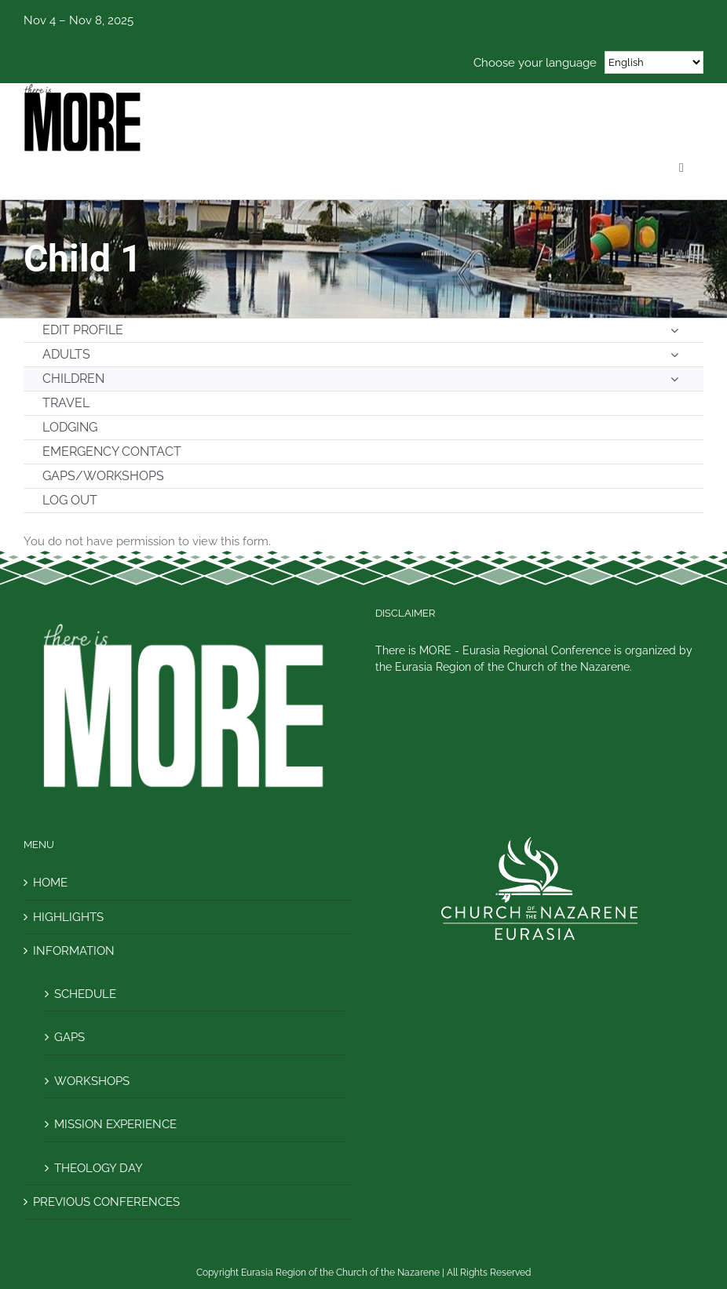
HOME (50, 883)
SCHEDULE (85, 994)
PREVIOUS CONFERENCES (106, 1202)
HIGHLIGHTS (68, 917)
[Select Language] (654, 62)
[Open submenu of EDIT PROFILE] (674, 330)
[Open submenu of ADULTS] (674, 354)
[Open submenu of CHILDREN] (674, 379)
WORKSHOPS (92, 1081)
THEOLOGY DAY (98, 1168)
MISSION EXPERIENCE (115, 1124)
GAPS (69, 1037)
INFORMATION (74, 951)
